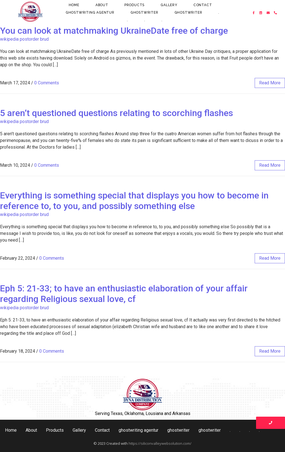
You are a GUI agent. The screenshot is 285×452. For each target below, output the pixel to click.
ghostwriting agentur (90, 12)
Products (134, 5)
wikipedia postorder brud (24, 39)
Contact (202, 5)
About (101, 5)
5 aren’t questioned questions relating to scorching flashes (116, 113)
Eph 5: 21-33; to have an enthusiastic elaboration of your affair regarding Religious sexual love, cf (124, 293)
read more (270, 82)
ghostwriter (144, 12)
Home (74, 5)
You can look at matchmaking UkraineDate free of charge (114, 30)
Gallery (169, 5)
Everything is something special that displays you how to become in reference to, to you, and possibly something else (134, 200)
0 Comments (46, 82)
